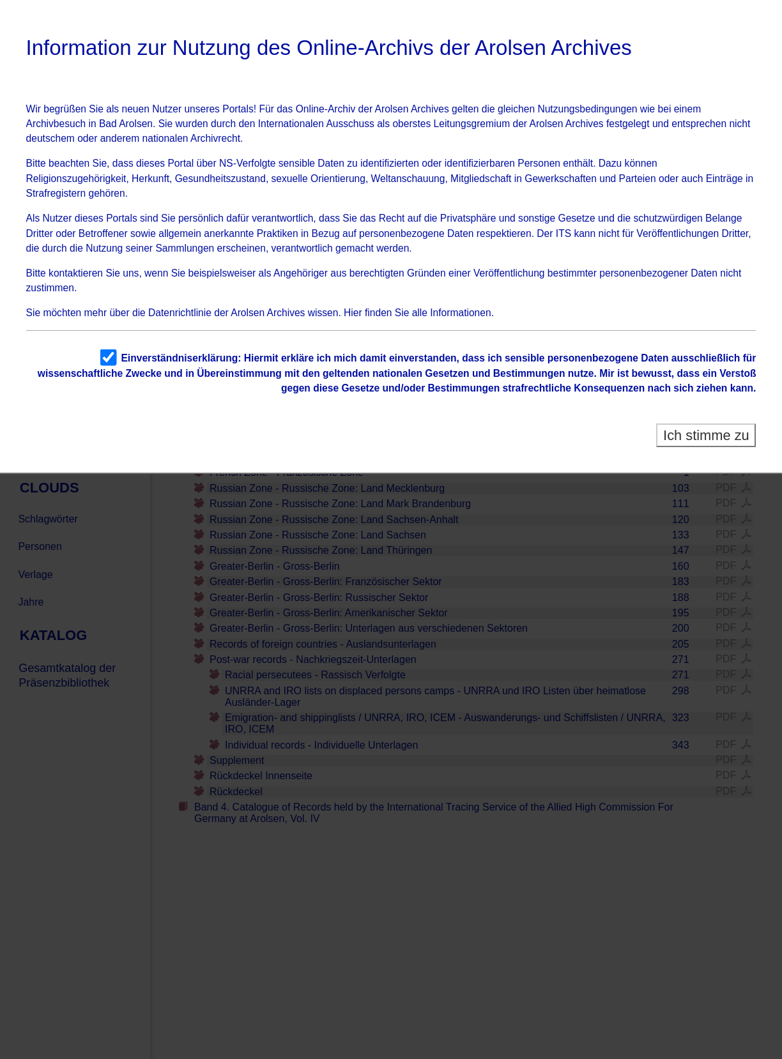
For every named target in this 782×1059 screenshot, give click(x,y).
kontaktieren (76, 273)
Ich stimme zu (706, 435)
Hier (353, 312)
